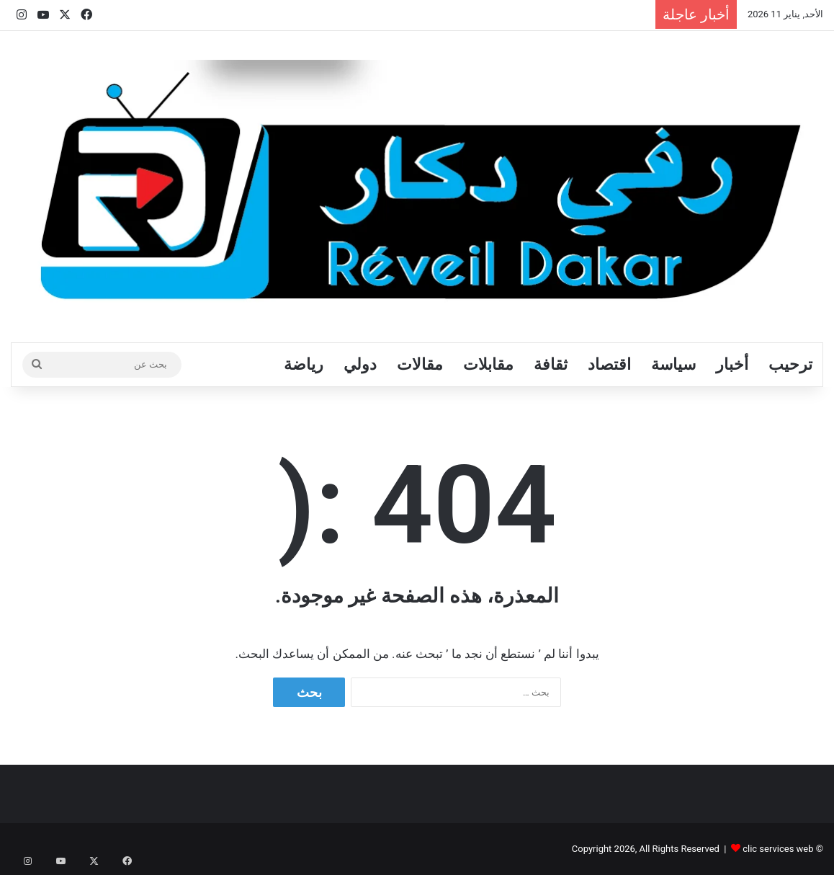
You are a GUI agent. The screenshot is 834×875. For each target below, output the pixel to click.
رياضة (303, 364)
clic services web (778, 848)
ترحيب (790, 364)
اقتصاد (609, 364)
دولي (360, 364)
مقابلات (488, 364)
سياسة (673, 364)
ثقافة (551, 364)
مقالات (420, 364)
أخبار (732, 364)
